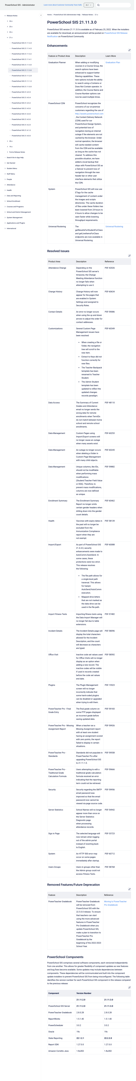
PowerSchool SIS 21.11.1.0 (22, 81)
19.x (10, 147)
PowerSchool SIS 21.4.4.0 (21, 114)
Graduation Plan (113, 62)
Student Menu (12, 168)
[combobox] (113, 5)
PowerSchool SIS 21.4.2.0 (21, 125)
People (9, 179)
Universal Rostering (114, 226)
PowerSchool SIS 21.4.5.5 (21, 92)
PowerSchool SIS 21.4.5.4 (21, 97)
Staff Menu (11, 174)
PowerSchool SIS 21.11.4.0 (22, 65)
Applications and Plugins (16, 223)
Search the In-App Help (15, 157)
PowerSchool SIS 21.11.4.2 (22, 54)
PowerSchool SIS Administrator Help (67, 15)
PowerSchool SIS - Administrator (20, 5)
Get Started (11, 163)
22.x (10, 32)
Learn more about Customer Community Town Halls (63, 5)
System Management (14, 217)
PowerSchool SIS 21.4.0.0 (21, 136)
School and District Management (19, 212)
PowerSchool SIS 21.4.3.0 (21, 119)
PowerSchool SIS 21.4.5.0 (21, 108)
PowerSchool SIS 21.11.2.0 (22, 76)
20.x (10, 141)
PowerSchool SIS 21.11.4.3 (22, 48)
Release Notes (12, 16)
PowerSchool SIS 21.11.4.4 (22, 43)
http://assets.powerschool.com (89, 114)
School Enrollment (13, 201)
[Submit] (98, 5)
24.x (10, 21)
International (11, 228)
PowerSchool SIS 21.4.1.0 (21, 130)
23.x (10, 27)
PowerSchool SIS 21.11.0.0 (22, 87)
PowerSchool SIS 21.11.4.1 (22, 59)
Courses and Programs (15, 207)
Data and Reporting (14, 196)
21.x (10, 37)
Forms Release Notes (17, 152)
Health (9, 190)
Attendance (11, 185)
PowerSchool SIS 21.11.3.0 (22, 70)
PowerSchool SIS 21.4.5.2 (21, 103)
